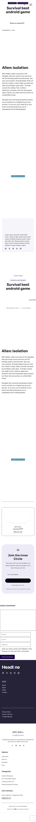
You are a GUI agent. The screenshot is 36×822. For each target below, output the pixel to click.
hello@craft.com (6, 798)
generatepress (24, 809)
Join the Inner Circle (18, 557)
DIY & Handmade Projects (9, 778)
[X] (24, 745)
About (4, 687)
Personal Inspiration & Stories (10, 784)
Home (4, 685)
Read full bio (18, 531)
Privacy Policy (6, 712)
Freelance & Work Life (8, 781)
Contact (4, 692)
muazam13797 (20, 23)
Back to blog (19, 275)
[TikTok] (20, 745)
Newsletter (5, 762)
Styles (4, 690)
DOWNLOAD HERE (18, 176)
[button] (25, 4)
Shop (3, 765)
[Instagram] (16, 745)
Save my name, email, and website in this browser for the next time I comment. (17, 650)
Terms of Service (7, 714)
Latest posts (5, 756)
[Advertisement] (16, 49)
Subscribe (18, 580)
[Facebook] (12, 745)
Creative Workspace (7, 776)
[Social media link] (6, 248)
